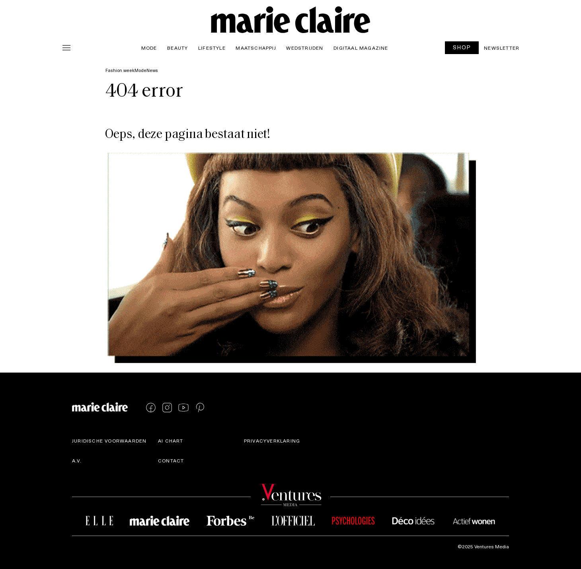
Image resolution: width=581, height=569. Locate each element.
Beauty (177, 47)
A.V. (77, 460)
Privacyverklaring (272, 440)
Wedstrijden (304, 47)
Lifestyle (212, 47)
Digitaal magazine (360, 47)
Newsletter (501, 47)
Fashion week (120, 70)
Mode (149, 47)
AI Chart (170, 440)
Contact (171, 460)
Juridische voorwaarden (109, 440)
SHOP (462, 47)
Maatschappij (256, 47)
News (152, 70)
